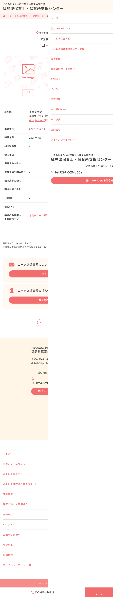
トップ (6, 453)
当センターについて (14, 463)
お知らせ (8, 514)
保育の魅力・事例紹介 (15, 504)
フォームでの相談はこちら (56, 274)
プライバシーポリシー (15, 565)
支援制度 (8, 494)
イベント (8, 524)
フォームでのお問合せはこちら (58, 391)
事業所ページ (38, 215)
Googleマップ (38, 120)
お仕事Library (11, 534)
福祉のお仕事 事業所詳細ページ (56, 300)
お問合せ (8, 555)
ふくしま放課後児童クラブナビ (20, 484)
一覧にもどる (56, 322)
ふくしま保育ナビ (13, 474)
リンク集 (8, 544)
